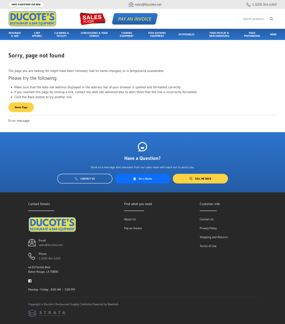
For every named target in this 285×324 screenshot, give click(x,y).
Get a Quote (142, 178)
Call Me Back (200, 178)
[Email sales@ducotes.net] (145, 4)
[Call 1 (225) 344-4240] (261, 4)
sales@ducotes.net (51, 245)
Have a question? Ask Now (26, 4)
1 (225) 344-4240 (49, 258)
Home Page (21, 107)
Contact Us (85, 178)
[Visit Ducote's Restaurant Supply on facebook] (30, 280)
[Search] (257, 18)
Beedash (113, 304)
